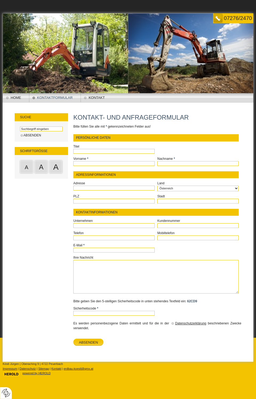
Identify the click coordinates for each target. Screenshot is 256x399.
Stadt (161, 196)
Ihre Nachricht (83, 257)
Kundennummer (168, 221)
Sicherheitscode (85, 308)
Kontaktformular (55, 98)
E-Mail (79, 245)
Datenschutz (27, 368)
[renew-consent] (6, 393)
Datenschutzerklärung (190, 323)
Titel (76, 146)
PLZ (76, 196)
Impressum (10, 368)
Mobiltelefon (166, 233)
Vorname (80, 159)
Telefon (78, 233)
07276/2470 (238, 18)
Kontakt (97, 98)
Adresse (79, 183)
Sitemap (43, 368)
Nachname (166, 159)
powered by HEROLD (36, 373)
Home (16, 98)
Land (161, 183)
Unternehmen (83, 221)
